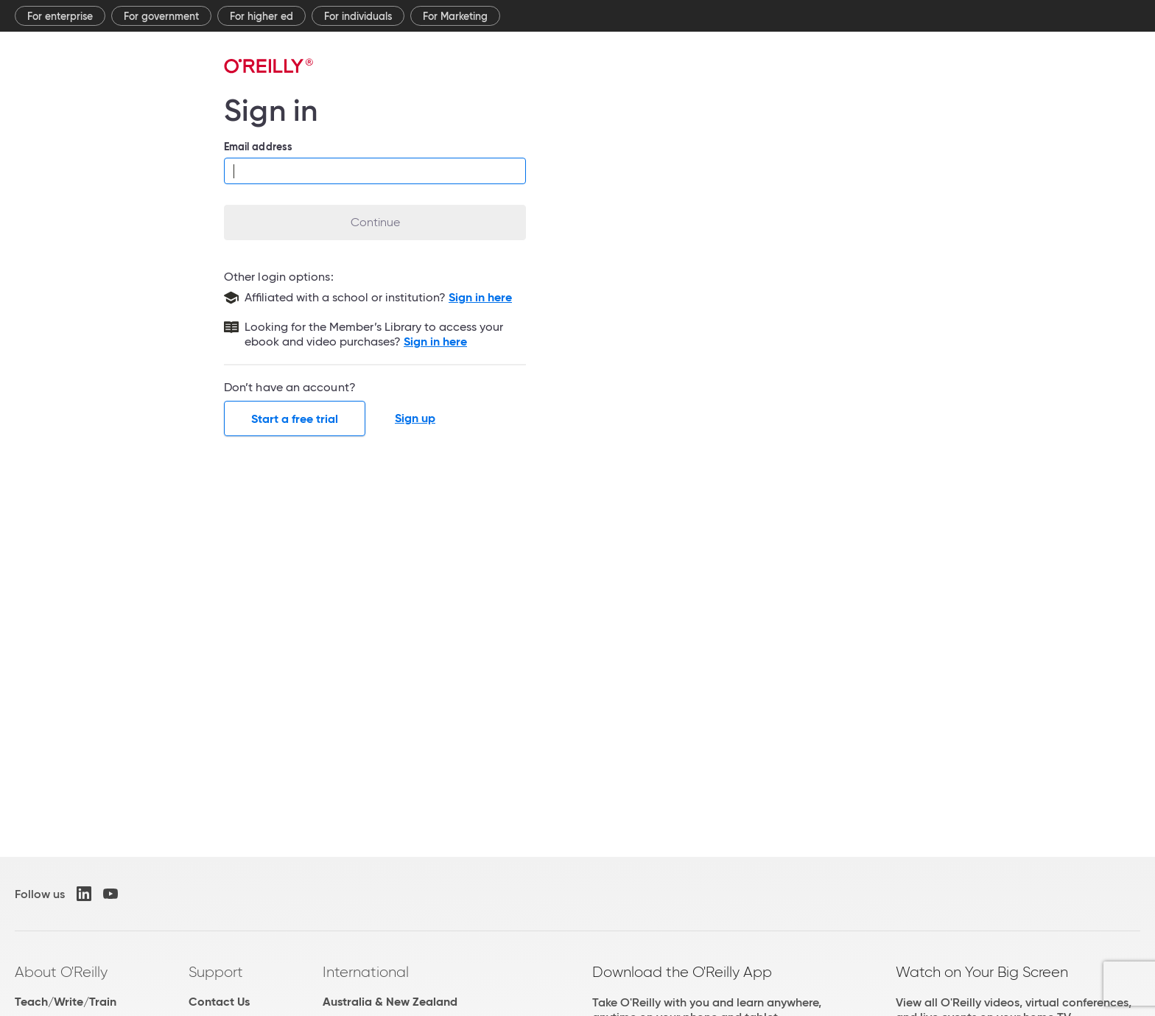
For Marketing (455, 16)
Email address (258, 146)
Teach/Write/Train (65, 1001)
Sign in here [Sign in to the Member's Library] (435, 341)
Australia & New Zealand (390, 1001)
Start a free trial (294, 419)
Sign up (415, 418)
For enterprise (60, 16)
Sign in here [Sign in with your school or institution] (480, 297)
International (366, 972)
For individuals (358, 16)
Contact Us (219, 1001)
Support (216, 972)
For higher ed (261, 16)
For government (161, 16)
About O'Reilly (61, 972)
